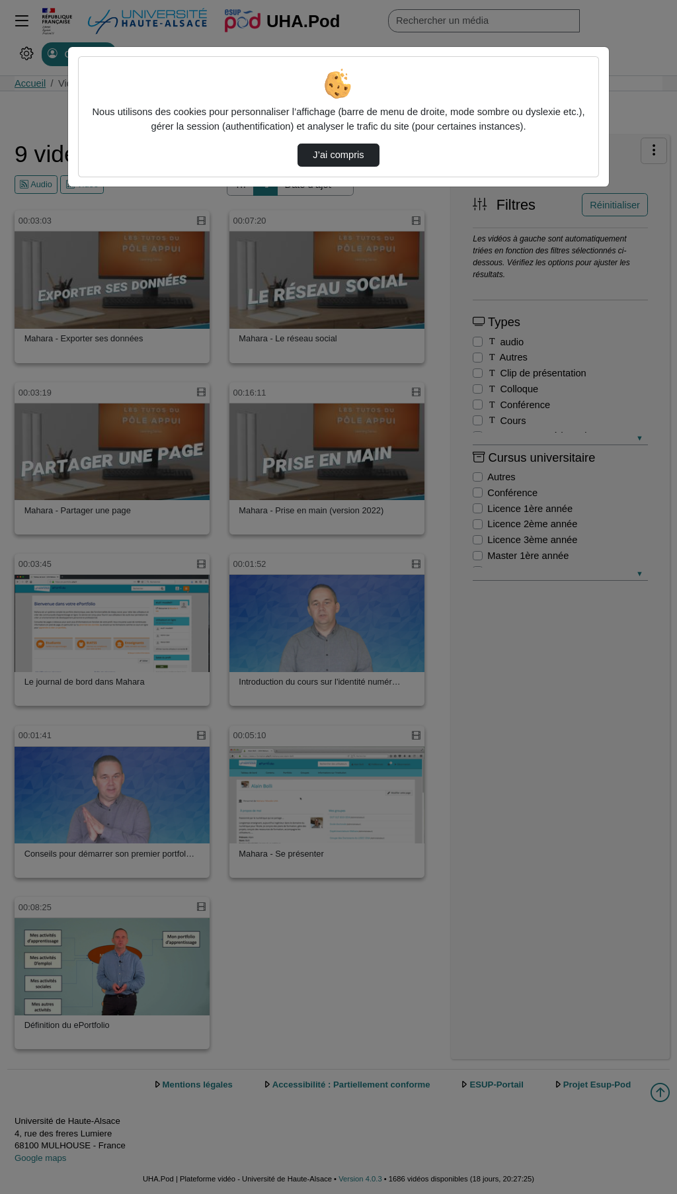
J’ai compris (338, 154)
